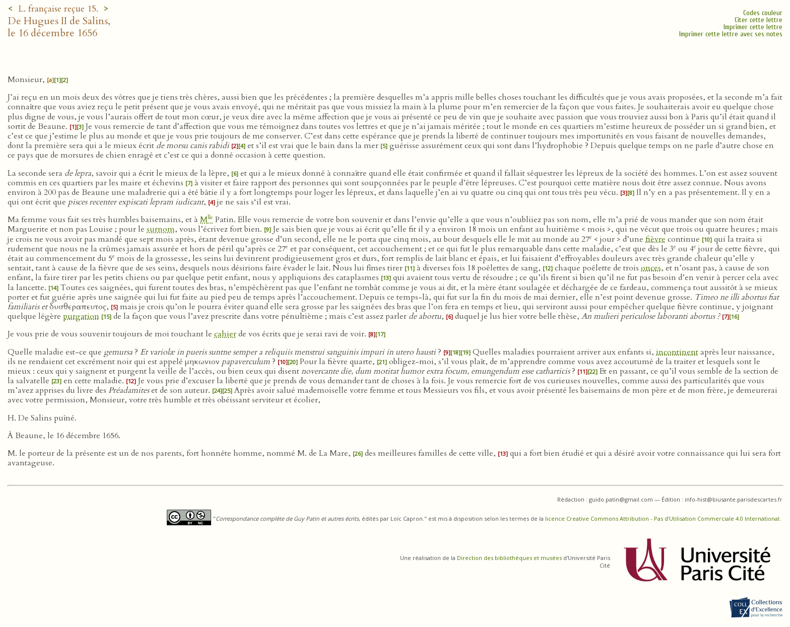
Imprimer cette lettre (752, 27)
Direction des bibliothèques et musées (509, 558)
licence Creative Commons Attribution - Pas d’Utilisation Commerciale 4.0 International (662, 518)
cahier (225, 333)
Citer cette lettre (758, 20)
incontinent (677, 352)
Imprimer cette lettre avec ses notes (730, 34)
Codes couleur (762, 13)
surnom (161, 229)
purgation (81, 316)
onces (651, 267)
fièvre (655, 239)
